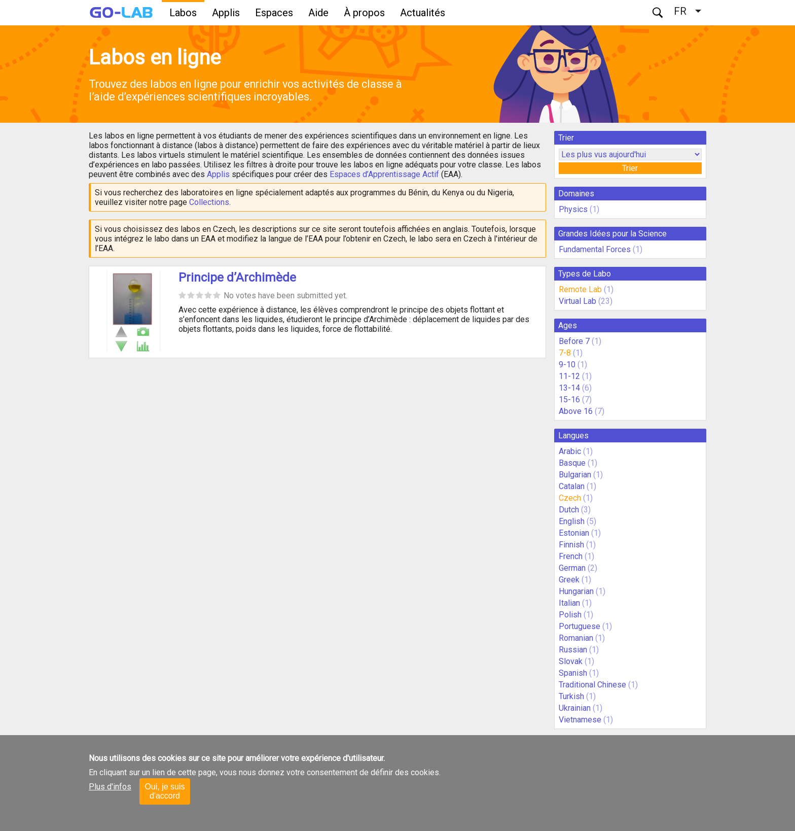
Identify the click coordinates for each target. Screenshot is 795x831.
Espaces (274, 13)
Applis (226, 13)
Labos (183, 13)
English (572, 521)
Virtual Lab (577, 301)
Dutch (569, 509)
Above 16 (576, 411)
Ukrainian (575, 708)
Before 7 (574, 341)
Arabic (570, 451)
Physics (573, 209)
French (571, 556)
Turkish (571, 696)
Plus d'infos (110, 786)
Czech (570, 498)
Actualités (422, 13)
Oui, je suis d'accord (164, 791)
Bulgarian (575, 474)
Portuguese (579, 626)
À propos (364, 13)
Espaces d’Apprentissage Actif (384, 174)
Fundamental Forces (595, 249)
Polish (570, 614)
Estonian (574, 533)
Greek (569, 579)
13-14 (569, 388)
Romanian (576, 638)
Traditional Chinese (592, 684)
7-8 (565, 353)
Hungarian (576, 591)
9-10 (567, 364)
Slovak (571, 661)
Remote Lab (580, 289)
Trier (630, 168)
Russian (573, 649)
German (572, 568)
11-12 (569, 376)
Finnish (571, 544)
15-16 (569, 399)
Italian (569, 603)
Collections (209, 202)
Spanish (573, 673)
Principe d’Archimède (237, 277)
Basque (572, 463)
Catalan (572, 486)
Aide (318, 13)
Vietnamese (580, 719)
